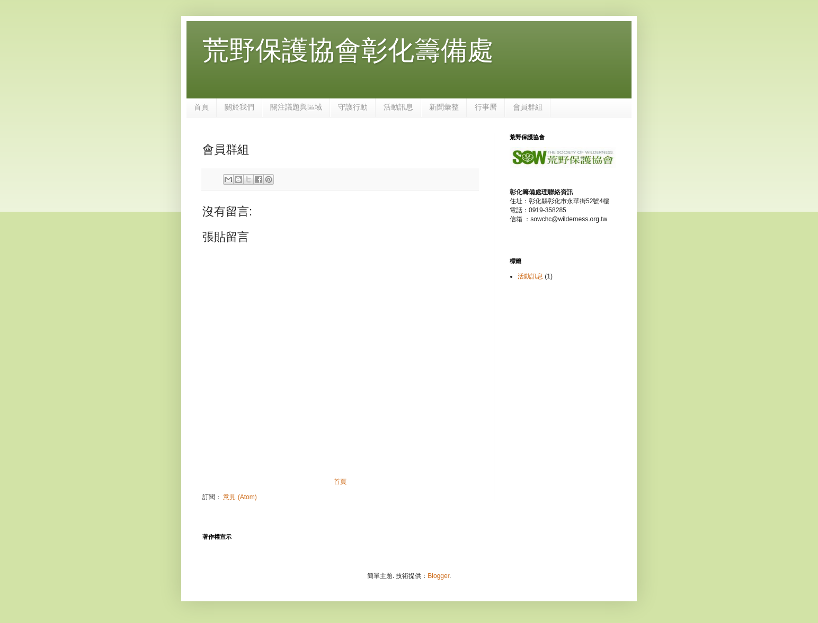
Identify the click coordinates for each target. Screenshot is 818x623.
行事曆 (486, 107)
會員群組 (528, 107)
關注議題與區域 (296, 107)
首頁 (201, 107)
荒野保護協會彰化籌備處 (348, 50)
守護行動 (353, 107)
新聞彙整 (444, 107)
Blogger (438, 576)
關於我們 (239, 107)
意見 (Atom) (239, 497)
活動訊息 (398, 107)
